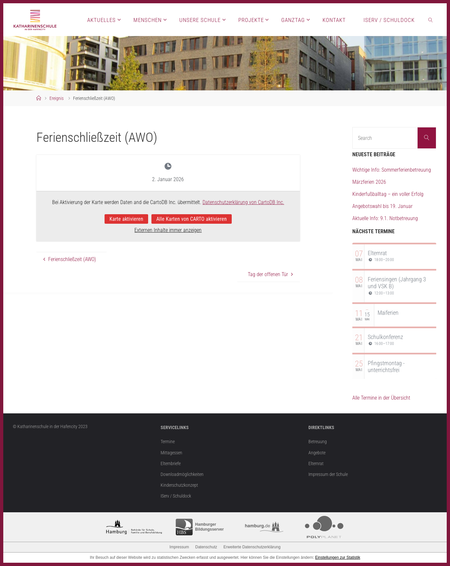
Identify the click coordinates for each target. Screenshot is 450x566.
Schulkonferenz (385, 336)
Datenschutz (206, 547)
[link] (430, 19)
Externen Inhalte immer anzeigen (168, 230)
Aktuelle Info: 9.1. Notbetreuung (385, 218)
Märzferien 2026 (369, 182)
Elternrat (377, 253)
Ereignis (56, 98)
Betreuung (317, 441)
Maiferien (388, 312)
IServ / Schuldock (176, 496)
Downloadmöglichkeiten (182, 474)
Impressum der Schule (328, 474)
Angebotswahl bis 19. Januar (382, 206)
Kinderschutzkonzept (179, 485)
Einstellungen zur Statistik (337, 557)
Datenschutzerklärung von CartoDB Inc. (243, 202)
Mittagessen (171, 453)
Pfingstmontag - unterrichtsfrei (386, 367)
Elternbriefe (171, 463)
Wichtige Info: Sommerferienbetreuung (391, 170)
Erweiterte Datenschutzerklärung (252, 547)
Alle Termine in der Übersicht (381, 398)
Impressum (179, 547)
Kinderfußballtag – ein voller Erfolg (387, 194)
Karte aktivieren (126, 219)
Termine (168, 441)
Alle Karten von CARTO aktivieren (191, 219)
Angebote (316, 453)
